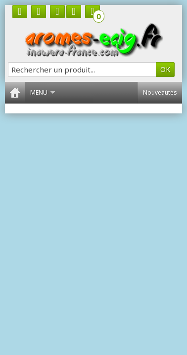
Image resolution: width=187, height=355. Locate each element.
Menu (42, 92)
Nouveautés (160, 92)
